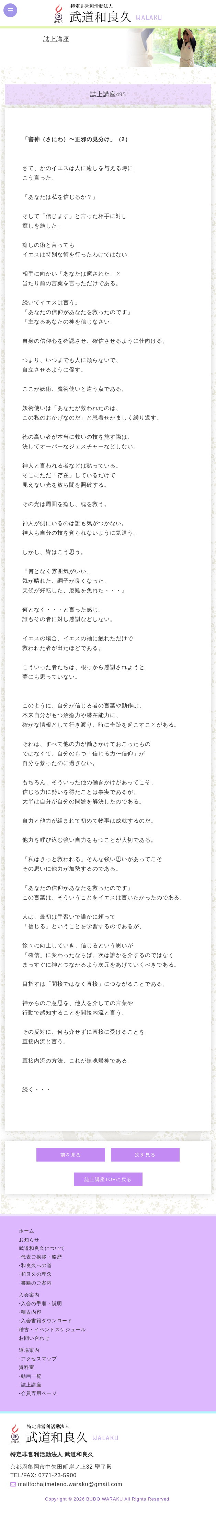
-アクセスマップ (38, 1358)
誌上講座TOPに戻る (107, 1179)
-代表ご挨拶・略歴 (40, 1257)
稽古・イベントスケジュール (52, 1329)
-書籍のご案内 (35, 1283)
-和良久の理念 (35, 1274)
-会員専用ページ (38, 1393)
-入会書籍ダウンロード (45, 1320)
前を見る (70, 1154)
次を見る (145, 1154)
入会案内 (29, 1295)
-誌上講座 (30, 1384)
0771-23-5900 (57, 1475)
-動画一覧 (30, 1376)
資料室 (26, 1367)
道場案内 (29, 1350)
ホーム (26, 1231)
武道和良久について (42, 1248)
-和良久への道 (35, 1265)
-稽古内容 (30, 1312)
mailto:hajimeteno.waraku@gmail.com (70, 1484)
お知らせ (29, 1239)
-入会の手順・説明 (40, 1303)
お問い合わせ (34, 1338)
